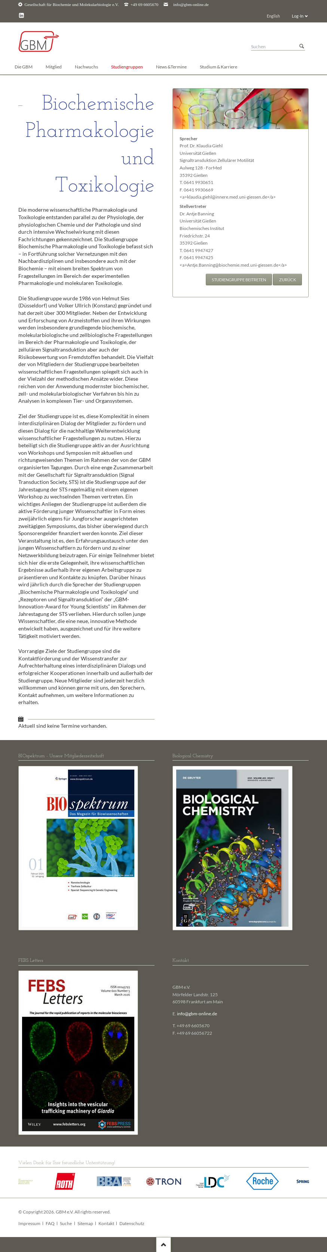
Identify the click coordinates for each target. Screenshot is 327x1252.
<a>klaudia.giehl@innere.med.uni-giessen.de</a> (228, 197)
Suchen (301, 46)
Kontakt (106, 1223)
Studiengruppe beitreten (239, 279)
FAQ (50, 1223)
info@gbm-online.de (191, 5)
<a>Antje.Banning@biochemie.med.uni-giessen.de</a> (233, 265)
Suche (66, 1223)
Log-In (297, 15)
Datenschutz (131, 1223)
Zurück (287, 279)
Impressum (29, 1223)
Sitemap (85, 1223)
